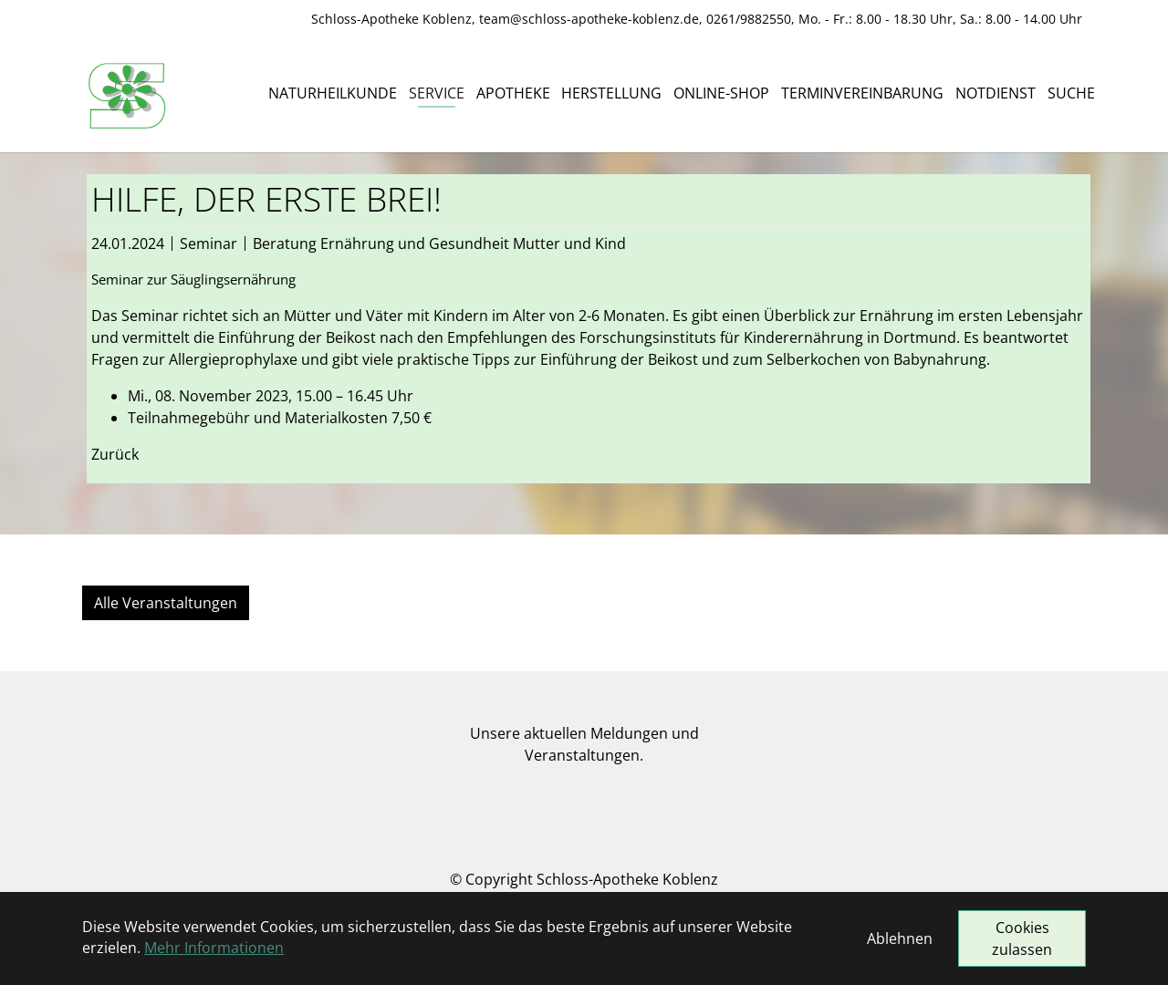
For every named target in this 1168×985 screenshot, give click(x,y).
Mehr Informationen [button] (214, 948)
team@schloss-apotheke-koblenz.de (589, 18)
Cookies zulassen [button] (1022, 938)
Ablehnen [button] (900, 938)
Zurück (115, 454)
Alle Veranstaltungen (165, 603)
